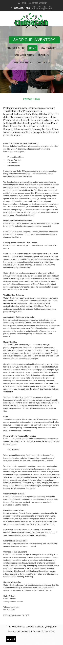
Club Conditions (23, 62)
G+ (45, 8)
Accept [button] (11, 639)
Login (23, 3)
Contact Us (44, 62)
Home (32, 48)
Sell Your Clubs (24, 55)
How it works (48, 48)
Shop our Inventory (34, 39)
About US (43, 55)
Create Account (39, 3)
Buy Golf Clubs (16, 48)
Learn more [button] (48, 631)
